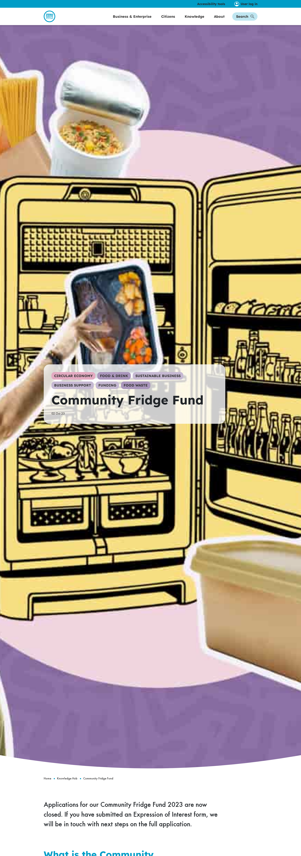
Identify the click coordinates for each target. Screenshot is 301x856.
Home (47, 787)
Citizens (168, 20)
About (219, 20)
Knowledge (194, 20)
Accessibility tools (211, 4)
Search (245, 20)
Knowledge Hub (67, 787)
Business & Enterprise (132, 20)
